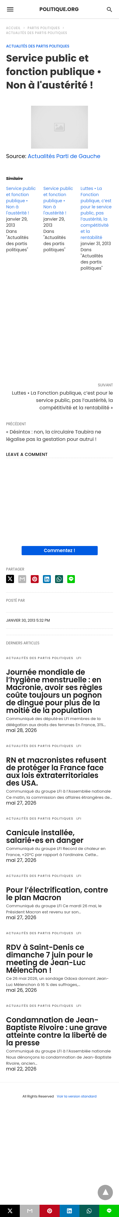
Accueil (13, 28)
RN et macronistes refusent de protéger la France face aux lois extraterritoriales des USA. (56, 771)
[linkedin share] (47, 579)
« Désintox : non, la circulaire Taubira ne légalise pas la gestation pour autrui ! (53, 435)
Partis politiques (44, 28)
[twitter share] (10, 579)
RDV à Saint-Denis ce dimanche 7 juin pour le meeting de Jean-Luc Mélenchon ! (49, 958)
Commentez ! (59, 550)
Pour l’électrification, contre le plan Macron (57, 894)
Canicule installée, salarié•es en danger (44, 836)
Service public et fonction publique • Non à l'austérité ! (21, 200)
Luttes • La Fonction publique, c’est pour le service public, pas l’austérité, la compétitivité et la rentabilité (96, 213)
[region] (59, 328)
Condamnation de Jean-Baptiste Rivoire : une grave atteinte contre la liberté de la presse (56, 1031)
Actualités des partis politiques (36, 33)
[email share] (22, 579)
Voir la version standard (77, 1096)
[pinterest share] (35, 579)
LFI (79, 658)
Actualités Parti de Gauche (64, 156)
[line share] (71, 579)
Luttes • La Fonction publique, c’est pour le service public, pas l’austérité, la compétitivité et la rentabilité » (62, 400)
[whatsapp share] (59, 579)
